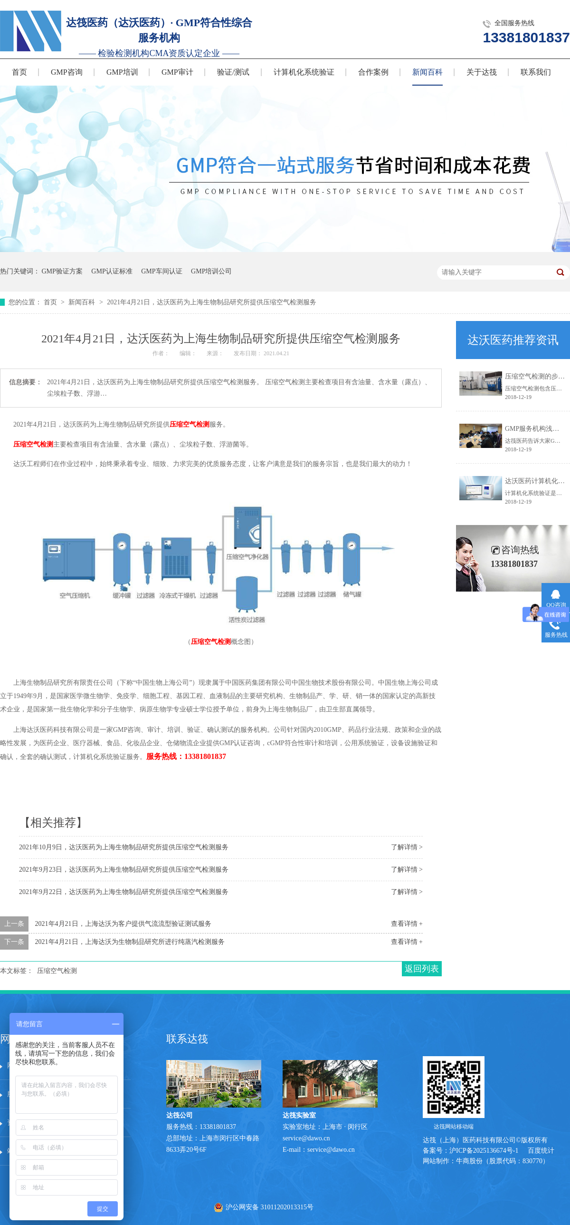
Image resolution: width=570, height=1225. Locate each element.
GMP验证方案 (62, 271)
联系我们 (536, 72)
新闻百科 (427, 72)
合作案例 (373, 72)
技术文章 (103, 1094)
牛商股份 (469, 1161)
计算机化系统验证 (304, 72)
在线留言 (103, 1122)
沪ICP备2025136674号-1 (483, 1150)
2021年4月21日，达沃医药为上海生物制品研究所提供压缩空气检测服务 (211, 302)
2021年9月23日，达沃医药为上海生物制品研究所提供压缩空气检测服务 (123, 869)
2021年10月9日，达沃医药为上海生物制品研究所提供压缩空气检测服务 (123, 847)
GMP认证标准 (111, 271)
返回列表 (422, 968)
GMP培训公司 (211, 271)
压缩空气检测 (189, 424)
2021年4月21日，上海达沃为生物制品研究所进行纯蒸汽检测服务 (130, 941)
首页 (19, 72)
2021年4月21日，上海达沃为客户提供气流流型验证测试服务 (123, 923)
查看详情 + (407, 923)
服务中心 (103, 1065)
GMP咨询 (67, 72)
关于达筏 (481, 72)
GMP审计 (177, 72)
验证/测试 (233, 72)
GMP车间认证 (161, 271)
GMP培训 (122, 72)
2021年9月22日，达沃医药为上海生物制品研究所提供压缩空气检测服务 (123, 891)
